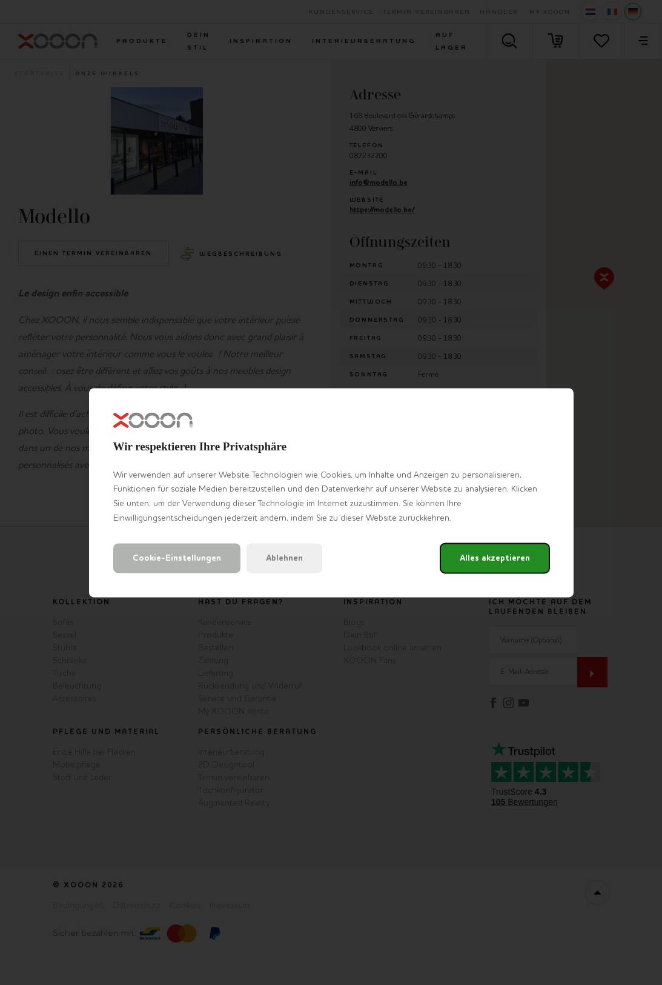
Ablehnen (284, 558)
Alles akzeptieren (495, 558)
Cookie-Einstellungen (177, 558)
